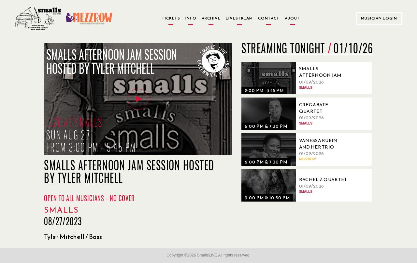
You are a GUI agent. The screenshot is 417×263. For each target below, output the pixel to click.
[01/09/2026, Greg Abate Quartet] (296, 114)
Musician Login (379, 18)
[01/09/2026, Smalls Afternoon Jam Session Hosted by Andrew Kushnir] (296, 78)
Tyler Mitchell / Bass (73, 237)
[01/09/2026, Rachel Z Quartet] (296, 185)
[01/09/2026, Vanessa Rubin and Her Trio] (296, 149)
